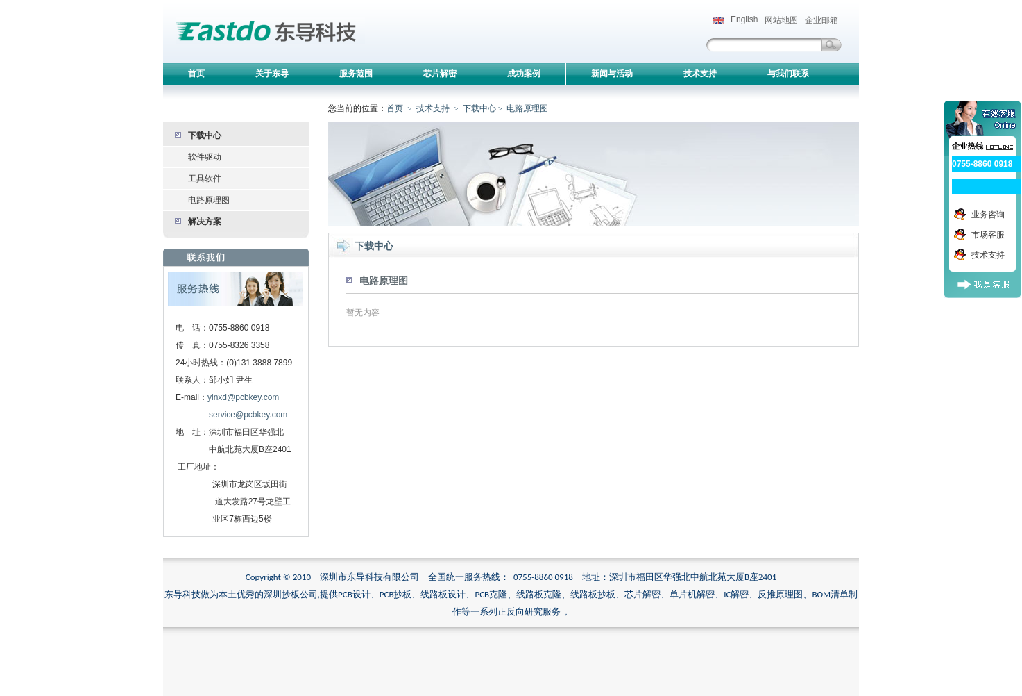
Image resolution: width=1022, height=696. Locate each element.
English (735, 19)
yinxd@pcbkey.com (243, 397)
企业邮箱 (821, 20)
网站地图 (781, 20)
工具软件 (204, 178)
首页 (394, 108)
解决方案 (204, 221)
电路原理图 (209, 200)
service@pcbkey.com (248, 415)
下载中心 (204, 135)
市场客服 (988, 235)
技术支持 (433, 108)
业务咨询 (988, 214)
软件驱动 (204, 157)
